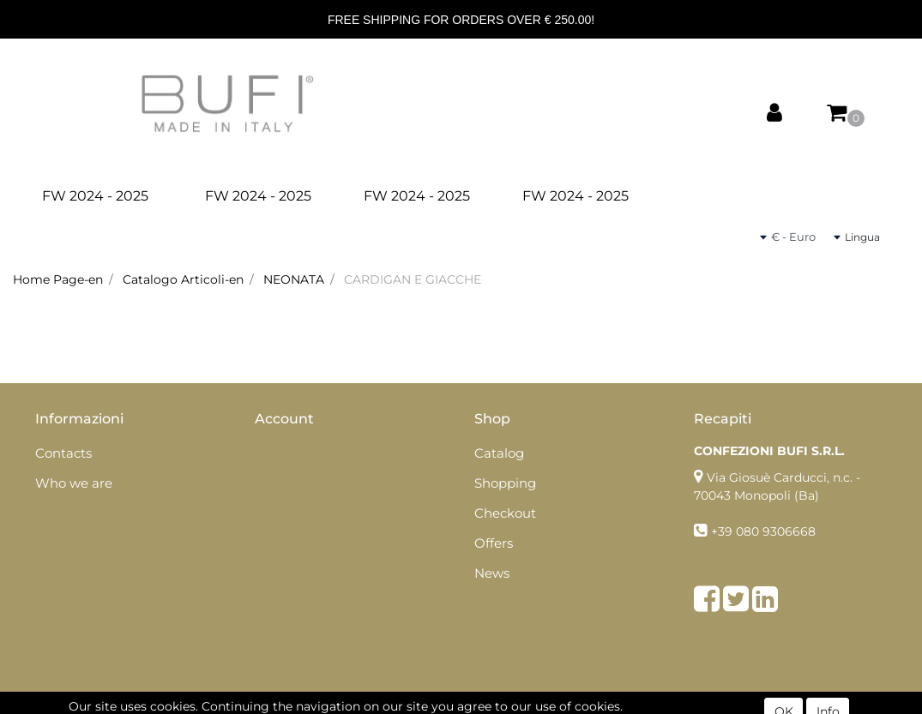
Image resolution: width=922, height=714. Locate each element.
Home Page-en (58, 279)
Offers (493, 543)
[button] (774, 113)
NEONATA (293, 279)
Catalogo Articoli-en (183, 279)
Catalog (499, 453)
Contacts (63, 453)
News (491, 573)
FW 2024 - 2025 (95, 196)
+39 (723, 531)
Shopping (505, 483)
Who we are (73, 483)
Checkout (505, 513)
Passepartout (499, 704)
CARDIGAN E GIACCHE (412, 279)
